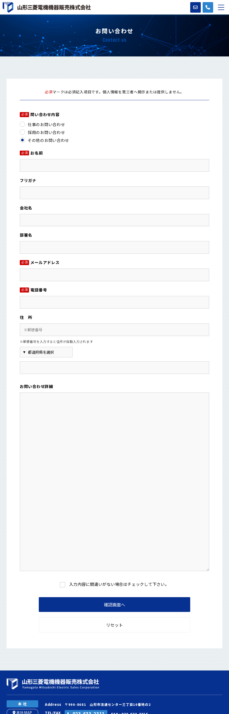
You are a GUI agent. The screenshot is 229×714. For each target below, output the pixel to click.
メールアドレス (40, 262)
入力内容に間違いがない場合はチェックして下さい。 (119, 584)
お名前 (31, 153)
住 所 (26, 317)
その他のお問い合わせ (48, 140)
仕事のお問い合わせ (46, 124)
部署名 (26, 235)
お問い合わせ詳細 (36, 386)
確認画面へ (114, 604)
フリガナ (28, 180)
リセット (114, 625)
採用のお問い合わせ (46, 132)
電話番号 (33, 290)
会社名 (26, 208)
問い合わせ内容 (40, 114)
